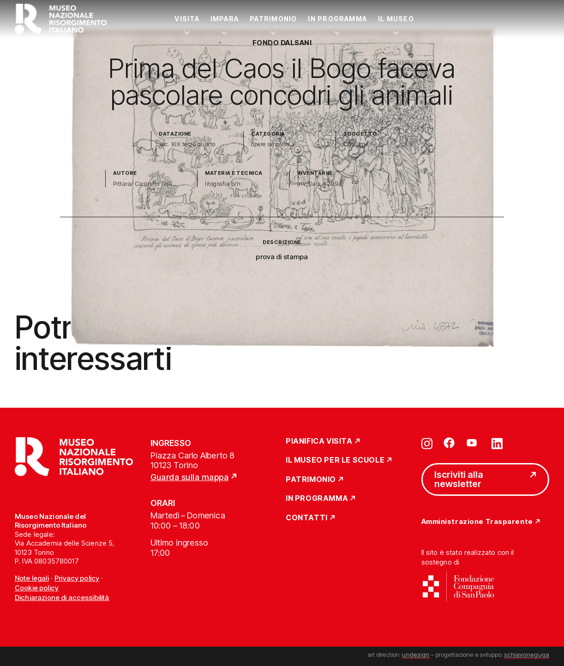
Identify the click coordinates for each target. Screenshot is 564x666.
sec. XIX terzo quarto (187, 144)
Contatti (307, 518)
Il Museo (396, 19)
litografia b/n (222, 183)
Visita (186, 19)
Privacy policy (76, 578)
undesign (415, 654)
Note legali (32, 578)
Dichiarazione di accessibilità (62, 597)
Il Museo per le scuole (335, 460)
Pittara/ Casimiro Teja (143, 183)
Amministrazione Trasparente (477, 522)
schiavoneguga (526, 654)
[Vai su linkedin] (497, 442)
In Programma (337, 19)
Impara (224, 19)
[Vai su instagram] (426, 442)
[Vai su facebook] (449, 442)
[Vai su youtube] (473, 442)
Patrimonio (273, 19)
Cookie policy (37, 587)
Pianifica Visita (319, 441)
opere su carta (270, 144)
